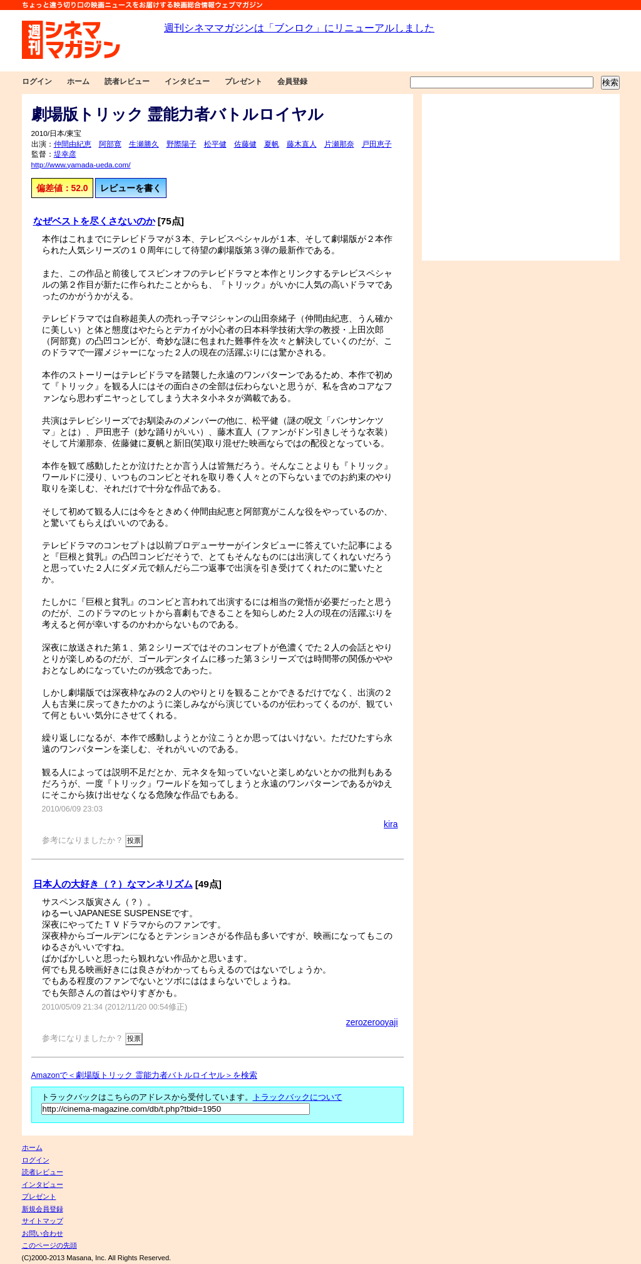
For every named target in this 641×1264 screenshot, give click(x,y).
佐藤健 (245, 144)
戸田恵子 (377, 144)
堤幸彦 (65, 154)
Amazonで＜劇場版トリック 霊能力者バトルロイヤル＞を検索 (144, 1075)
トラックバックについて (297, 1097)
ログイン (37, 81)
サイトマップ (42, 1221)
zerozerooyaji (372, 1022)
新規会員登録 (42, 1209)
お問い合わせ (42, 1233)
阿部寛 (110, 144)
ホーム (78, 81)
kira (390, 824)
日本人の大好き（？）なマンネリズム (113, 884)
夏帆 (271, 144)
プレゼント (243, 81)
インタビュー (187, 81)
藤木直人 (302, 144)
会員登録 (292, 81)
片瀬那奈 (339, 144)
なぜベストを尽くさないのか (94, 221)
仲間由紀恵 (72, 144)
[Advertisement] (521, 177)
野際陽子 (182, 144)
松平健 (215, 144)
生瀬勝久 (144, 144)
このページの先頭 (49, 1245)
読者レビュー (127, 81)
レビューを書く (131, 188)
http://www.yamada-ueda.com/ (81, 164)
